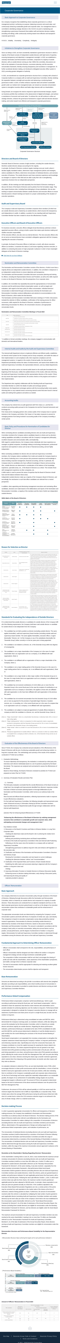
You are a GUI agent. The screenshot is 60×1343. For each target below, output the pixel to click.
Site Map (6, 1336)
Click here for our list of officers (12, 255)
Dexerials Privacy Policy (48, 1336)
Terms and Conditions (30, 1338)
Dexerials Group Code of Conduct (24, 1336)
